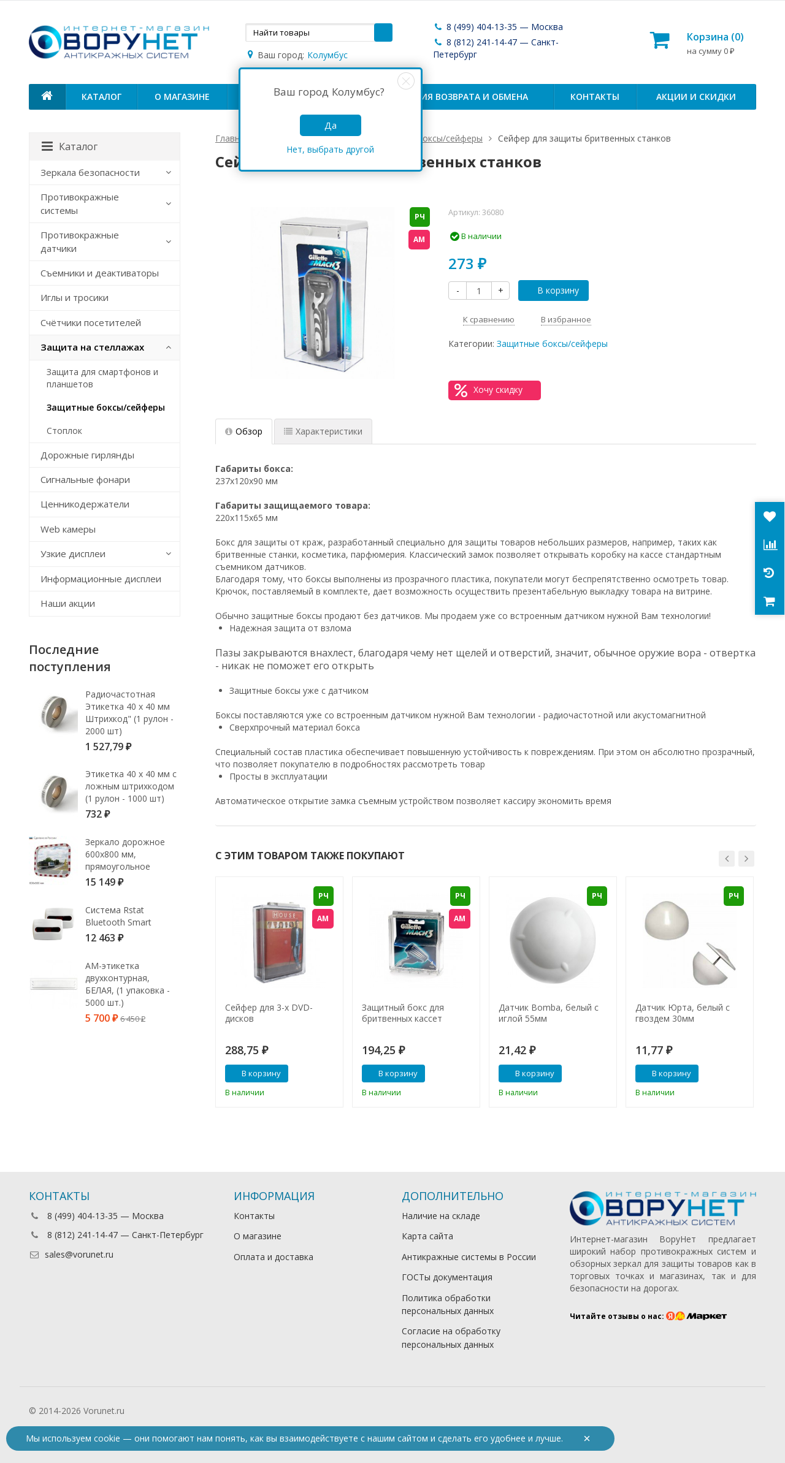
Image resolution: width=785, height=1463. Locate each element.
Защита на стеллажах (92, 347)
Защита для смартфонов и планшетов (102, 378)
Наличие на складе (441, 1216)
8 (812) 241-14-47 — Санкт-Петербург (116, 1235)
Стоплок (64, 430)
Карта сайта (427, 1236)
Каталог (101, 96)
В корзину (551, 290)
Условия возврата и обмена (459, 96)
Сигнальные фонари (85, 479)
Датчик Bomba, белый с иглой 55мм (549, 1013)
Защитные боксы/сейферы (552, 343)
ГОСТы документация (447, 1277)
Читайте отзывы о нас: (648, 1316)
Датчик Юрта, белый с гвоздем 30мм (682, 1013)
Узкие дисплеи (72, 553)
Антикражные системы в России (469, 1257)
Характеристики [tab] (323, 431)
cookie (107, 1438)
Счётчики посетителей (90, 322)
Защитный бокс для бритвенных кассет (403, 1013)
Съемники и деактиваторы (99, 273)
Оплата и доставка (273, 1257)
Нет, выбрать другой (330, 149)
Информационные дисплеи (100, 578)
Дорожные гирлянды (87, 455)
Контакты (594, 96)
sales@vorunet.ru (71, 1254)
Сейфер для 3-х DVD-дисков (269, 1013)
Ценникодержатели (84, 504)
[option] (279, 992)
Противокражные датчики (79, 241)
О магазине (182, 96)
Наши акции (67, 603)
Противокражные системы (79, 203)
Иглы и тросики (74, 297)
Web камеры (68, 529)
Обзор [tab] (243, 431)
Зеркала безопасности (90, 172)
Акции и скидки (696, 96)
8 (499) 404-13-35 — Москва (498, 26)
